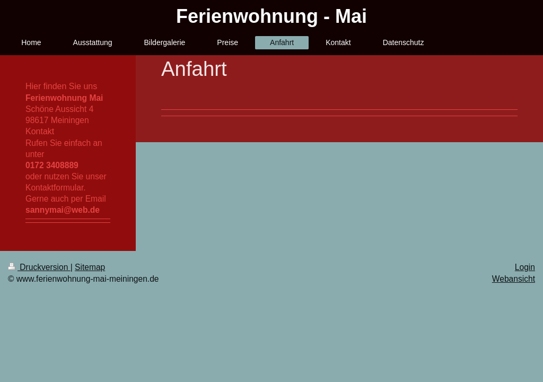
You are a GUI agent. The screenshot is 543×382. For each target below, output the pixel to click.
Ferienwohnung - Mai (271, 16)
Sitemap (90, 267)
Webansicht (513, 278)
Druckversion (39, 267)
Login (525, 267)
